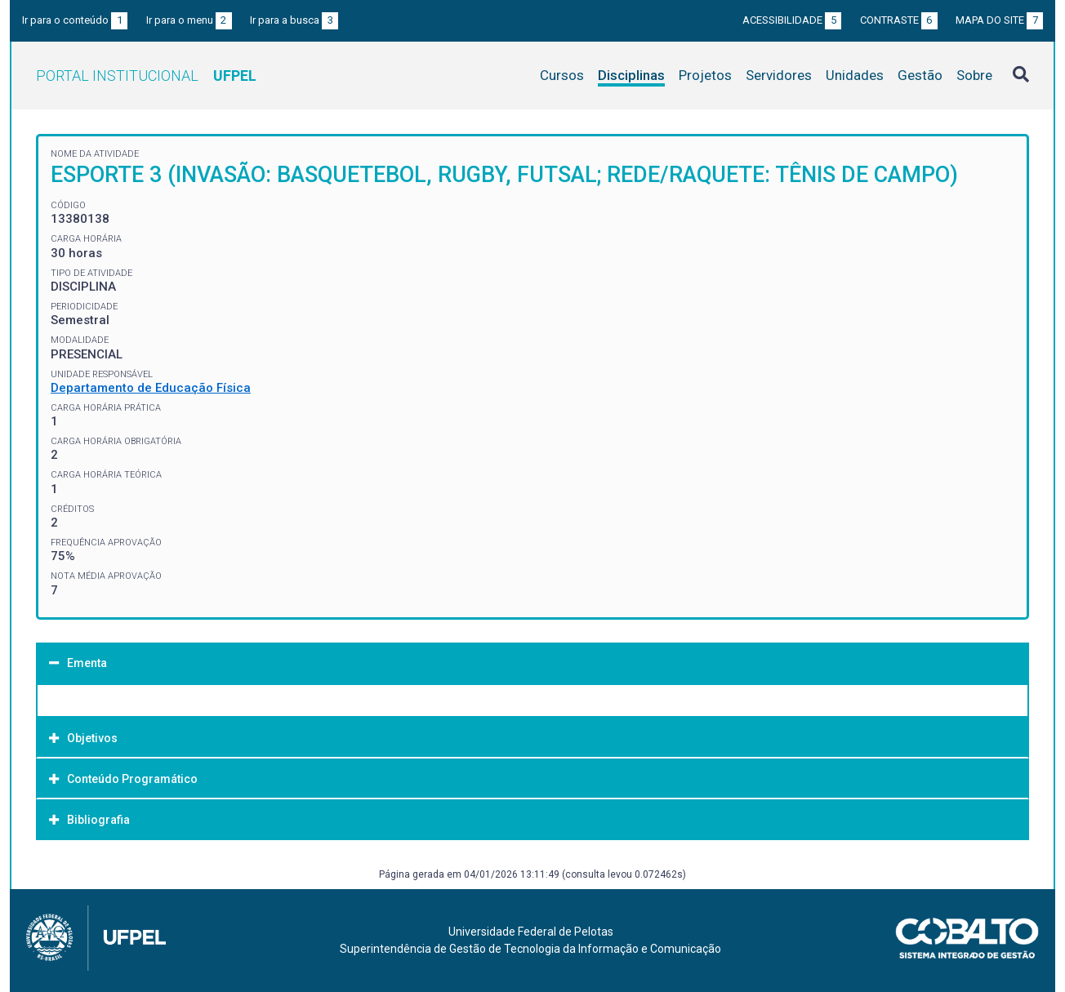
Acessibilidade (791, 20)
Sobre (974, 75)
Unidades (855, 75)
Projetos (705, 75)
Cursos (562, 75)
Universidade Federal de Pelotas (530, 931)
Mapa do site (999, 20)
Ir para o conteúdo (74, 20)
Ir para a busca (294, 20)
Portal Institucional (146, 75)
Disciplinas (631, 75)
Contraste (899, 20)
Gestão (920, 75)
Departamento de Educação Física (151, 387)
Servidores (779, 75)
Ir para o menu (189, 20)
